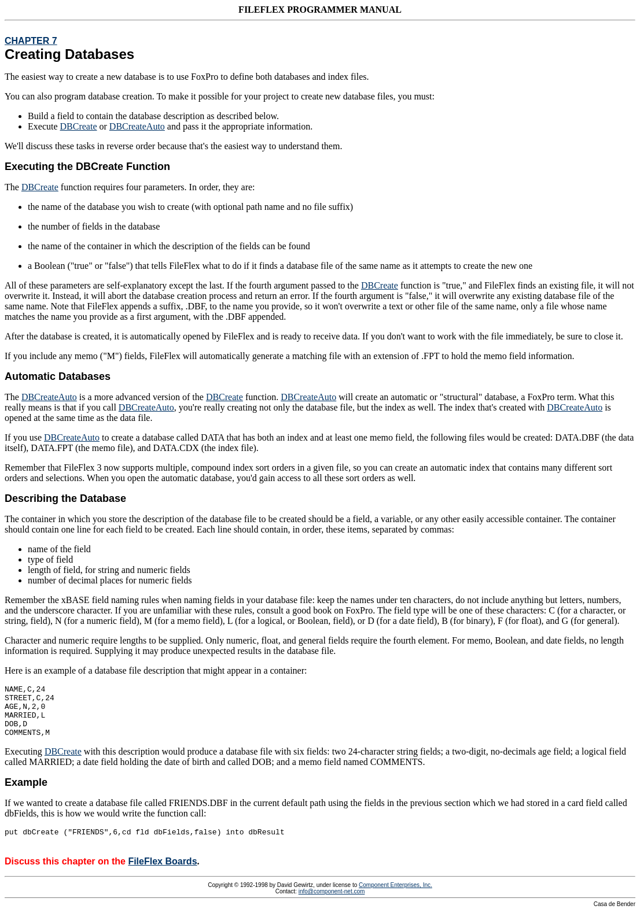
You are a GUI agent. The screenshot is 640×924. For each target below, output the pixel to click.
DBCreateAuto (137, 126)
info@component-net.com (332, 903)
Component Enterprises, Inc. (395, 897)
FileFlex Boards (162, 873)
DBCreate (78, 126)
